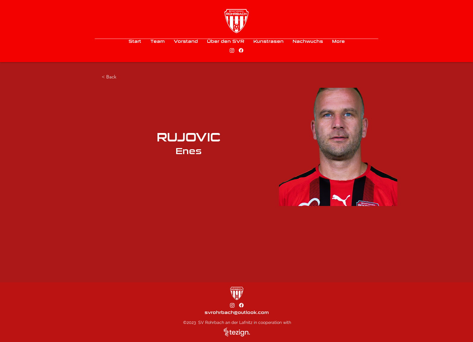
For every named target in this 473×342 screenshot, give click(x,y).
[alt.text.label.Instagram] (232, 50)
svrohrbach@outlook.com (237, 312)
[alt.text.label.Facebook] (241, 50)
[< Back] (113, 77)
